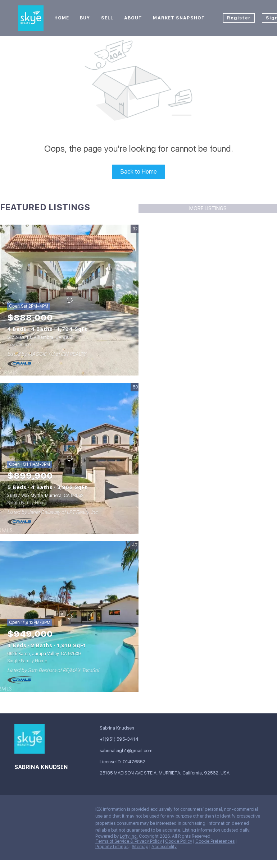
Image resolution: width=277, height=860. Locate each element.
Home (61, 17)
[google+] (34, 811)
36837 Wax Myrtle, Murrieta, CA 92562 (45, 495)
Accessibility (164, 846)
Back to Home (139, 171)
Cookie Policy (178, 841)
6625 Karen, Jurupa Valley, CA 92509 (44, 653)
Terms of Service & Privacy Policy (128, 841)
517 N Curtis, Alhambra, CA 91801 (40, 337)
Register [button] (239, 17)
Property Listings (111, 846)
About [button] (133, 17)
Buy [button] (85, 17)
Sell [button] (107, 17)
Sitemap (140, 846)
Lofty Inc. (129, 836)
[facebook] (19, 811)
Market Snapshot (179, 17)
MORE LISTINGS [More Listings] (208, 208)
